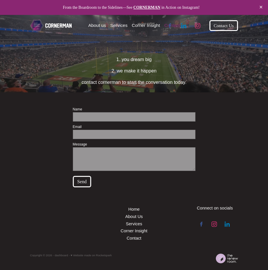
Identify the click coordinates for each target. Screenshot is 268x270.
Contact (172, 25)
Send (82, 181)
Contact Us (224, 25)
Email (77, 127)
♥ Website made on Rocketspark (91, 255)
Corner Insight (146, 25)
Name (77, 109)
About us (97, 25)
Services (119, 25)
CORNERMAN (147, 7)
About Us (134, 216)
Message (80, 144)
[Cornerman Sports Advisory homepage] (51, 26)
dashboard (61, 255)
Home (134, 209)
